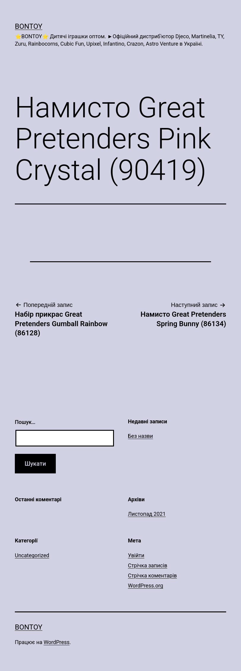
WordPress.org (145, 585)
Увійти (136, 555)
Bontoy (28, 26)
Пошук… (25, 422)
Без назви (140, 436)
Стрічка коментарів (152, 575)
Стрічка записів (147, 565)
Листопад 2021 (147, 514)
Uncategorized (32, 555)
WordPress (56, 642)
